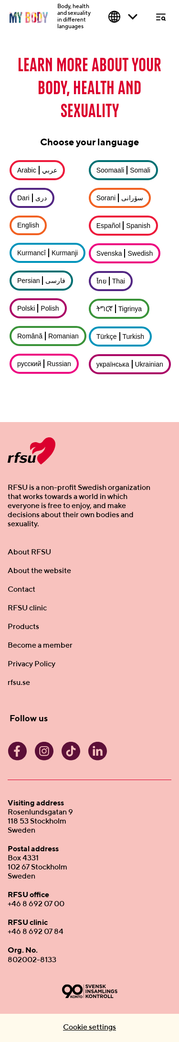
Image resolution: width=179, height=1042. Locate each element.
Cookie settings (89, 1027)
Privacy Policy (31, 664)
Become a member (40, 646)
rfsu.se (19, 683)
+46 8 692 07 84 (35, 932)
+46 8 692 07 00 (36, 904)
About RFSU (29, 552)
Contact (21, 590)
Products (23, 627)
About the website (39, 571)
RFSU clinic (27, 608)
